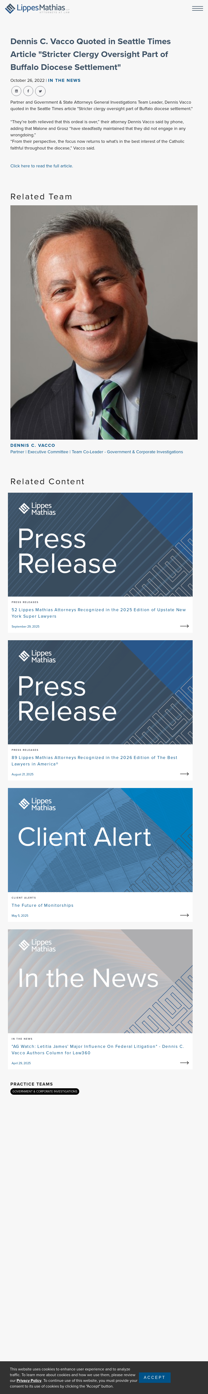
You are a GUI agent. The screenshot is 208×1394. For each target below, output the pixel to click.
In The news (64, 80)
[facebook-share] (28, 91)
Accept (155, 1377)
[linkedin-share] (16, 91)
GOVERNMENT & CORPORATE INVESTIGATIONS (44, 1091)
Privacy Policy (29, 1380)
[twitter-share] (40, 91)
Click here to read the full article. (41, 166)
